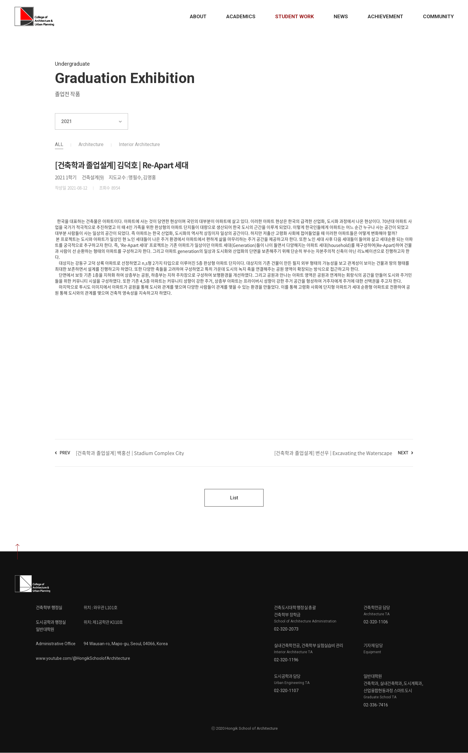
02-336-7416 (376, 705)
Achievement (385, 16)
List (234, 498)
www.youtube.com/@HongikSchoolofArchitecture (83, 658)
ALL (59, 144)
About (197, 16)
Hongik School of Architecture (36, 16)
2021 (66, 121)
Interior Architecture (139, 144)
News (340, 16)
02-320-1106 (376, 622)
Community (437, 16)
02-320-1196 (286, 660)
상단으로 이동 (17, 552)
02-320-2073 (286, 629)
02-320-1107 (286, 690)
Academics (240, 16)
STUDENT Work (294, 16)
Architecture (91, 144)
